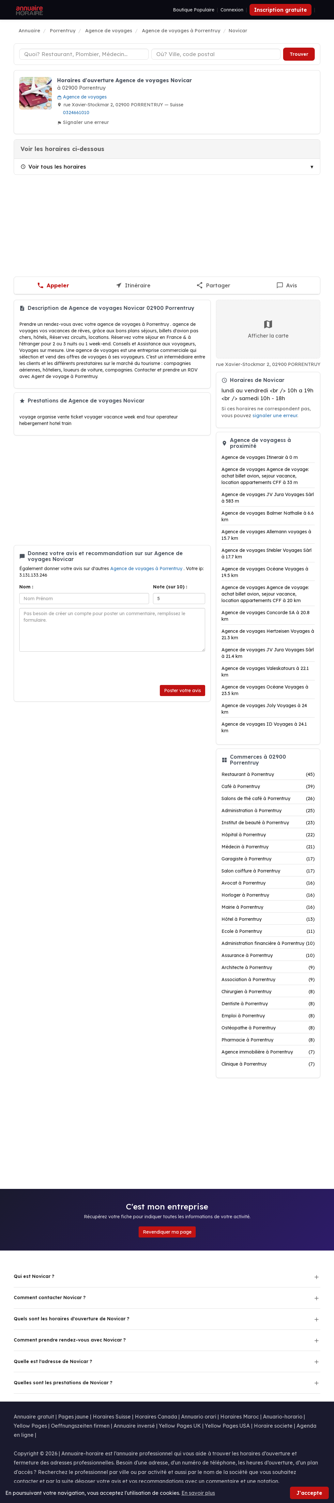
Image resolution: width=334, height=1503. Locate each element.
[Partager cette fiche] (213, 285)
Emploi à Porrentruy (268, 1015)
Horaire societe (273, 1425)
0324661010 (76, 112)
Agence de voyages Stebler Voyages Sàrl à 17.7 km (266, 553)
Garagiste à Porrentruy (268, 859)
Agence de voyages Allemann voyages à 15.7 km (266, 535)
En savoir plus (198, 1493)
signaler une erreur (274, 415)
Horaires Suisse (112, 1416)
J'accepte (309, 1493)
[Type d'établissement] (84, 54)
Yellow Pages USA (227, 1425)
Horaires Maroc (239, 1416)
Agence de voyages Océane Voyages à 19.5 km (264, 572)
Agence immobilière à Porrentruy (268, 1052)
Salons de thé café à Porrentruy (268, 798)
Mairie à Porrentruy (268, 907)
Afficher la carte (268, 329)
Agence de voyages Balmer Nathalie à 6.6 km (267, 516)
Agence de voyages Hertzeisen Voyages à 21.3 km (267, 634)
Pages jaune (73, 1416)
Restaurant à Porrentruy (268, 774)
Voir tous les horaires (53, 166)
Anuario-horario (282, 1416)
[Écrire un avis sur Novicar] (286, 285)
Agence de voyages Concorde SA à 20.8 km (265, 616)
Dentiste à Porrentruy (268, 1003)
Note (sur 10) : (170, 587)
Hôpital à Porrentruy (268, 834)
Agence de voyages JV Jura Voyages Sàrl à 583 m (267, 498)
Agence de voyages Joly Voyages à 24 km (264, 709)
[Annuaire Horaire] (28, 10)
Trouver (299, 54)
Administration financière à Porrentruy (268, 943)
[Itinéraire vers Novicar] (133, 285)
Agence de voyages (82, 97)
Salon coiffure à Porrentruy (268, 871)
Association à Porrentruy (268, 979)
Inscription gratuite (280, 10)
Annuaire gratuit (34, 1416)
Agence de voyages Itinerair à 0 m (259, 457)
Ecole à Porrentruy (268, 931)
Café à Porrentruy (268, 786)
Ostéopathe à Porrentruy (268, 1028)
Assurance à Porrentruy (268, 955)
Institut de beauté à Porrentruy (268, 822)
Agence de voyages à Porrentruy (147, 568)
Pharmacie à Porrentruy (268, 1040)
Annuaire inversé (134, 1425)
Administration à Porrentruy (268, 810)
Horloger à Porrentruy (268, 895)
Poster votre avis (182, 690)
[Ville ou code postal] (216, 54)
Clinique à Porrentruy (268, 1064)
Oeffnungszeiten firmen (80, 1425)
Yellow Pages (30, 1425)
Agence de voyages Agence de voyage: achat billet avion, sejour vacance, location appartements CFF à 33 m (265, 475)
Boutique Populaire (193, 10)
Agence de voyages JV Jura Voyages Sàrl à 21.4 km (267, 653)
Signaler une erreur (83, 122)
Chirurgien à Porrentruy (268, 991)
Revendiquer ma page (167, 1232)
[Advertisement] (167, 225)
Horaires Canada (156, 1416)
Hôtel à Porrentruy (268, 919)
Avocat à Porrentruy (268, 883)
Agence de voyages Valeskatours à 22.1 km (265, 671)
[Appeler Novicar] (53, 285)
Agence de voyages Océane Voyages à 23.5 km (264, 690)
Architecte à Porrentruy (268, 967)
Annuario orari (198, 1416)
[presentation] (68, 668)
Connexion (231, 10)
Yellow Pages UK (180, 1425)
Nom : (26, 587)
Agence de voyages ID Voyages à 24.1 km (264, 727)
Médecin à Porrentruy (268, 846)
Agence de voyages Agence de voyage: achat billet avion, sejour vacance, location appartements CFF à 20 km (265, 593)
